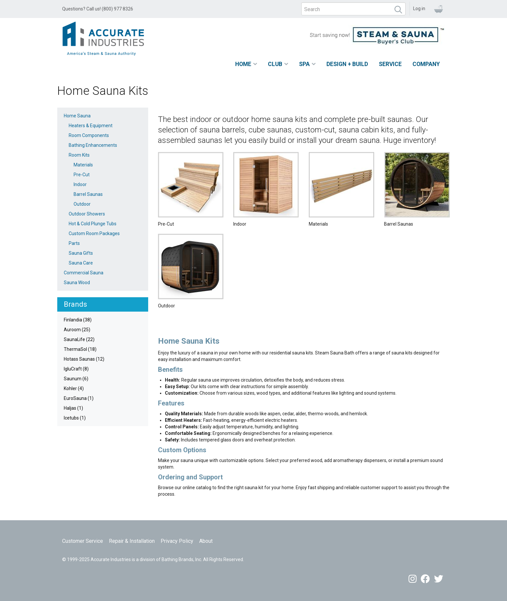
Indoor (80, 184)
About (206, 541)
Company (426, 64)
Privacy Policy (177, 541)
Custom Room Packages (94, 233)
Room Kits (79, 155)
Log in (419, 8)
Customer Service (82, 541)
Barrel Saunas (88, 194)
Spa (304, 64)
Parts (74, 243)
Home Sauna (77, 115)
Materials (83, 164)
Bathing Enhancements (93, 145)
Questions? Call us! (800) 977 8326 (97, 8)
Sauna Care (81, 263)
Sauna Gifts (81, 253)
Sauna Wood (77, 282)
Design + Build (347, 64)
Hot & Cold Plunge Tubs (92, 223)
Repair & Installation (132, 541)
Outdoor (82, 204)
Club (275, 64)
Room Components (89, 135)
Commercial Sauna (83, 272)
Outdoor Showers (87, 213)
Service (390, 64)
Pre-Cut (82, 174)
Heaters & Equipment (91, 125)
